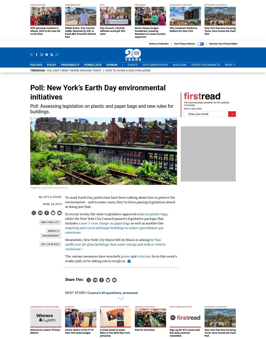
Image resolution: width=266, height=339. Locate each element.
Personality (70, 65)
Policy (52, 65)
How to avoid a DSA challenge (128, 70)
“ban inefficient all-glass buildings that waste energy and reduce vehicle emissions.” (115, 244)
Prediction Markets (205, 65)
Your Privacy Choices (189, 44)
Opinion (111, 65)
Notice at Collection (159, 43)
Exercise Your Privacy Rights (223, 43)
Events (133, 65)
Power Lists (93, 65)
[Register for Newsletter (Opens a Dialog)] (232, 114)
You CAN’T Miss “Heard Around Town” (74, 70)
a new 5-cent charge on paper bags (104, 223)
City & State (50, 196)
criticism (144, 256)
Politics (36, 65)
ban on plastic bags (153, 214)
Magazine (180, 65)
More (230, 65)
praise (125, 256)
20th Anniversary (155, 65)
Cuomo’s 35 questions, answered (112, 292)
